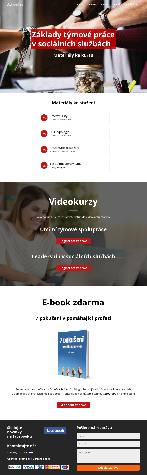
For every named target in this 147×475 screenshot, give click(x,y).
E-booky (92, 4)
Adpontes (15, 4)
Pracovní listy (58, 116)
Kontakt (117, 4)
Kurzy (80, 4)
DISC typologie (59, 132)
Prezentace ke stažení (64, 148)
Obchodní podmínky (18, 457)
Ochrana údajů (41, 457)
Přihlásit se (131, 4)
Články (104, 4)
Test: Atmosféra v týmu (66, 164)
